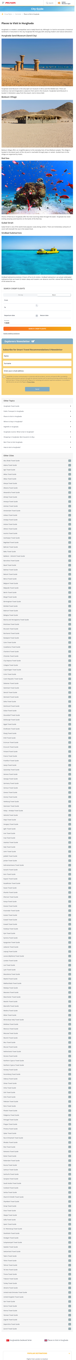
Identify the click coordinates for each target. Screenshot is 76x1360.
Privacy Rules (31, 382)
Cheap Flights (8, 14)
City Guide (18, 14)
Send (37, 389)
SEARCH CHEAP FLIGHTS (37, 329)
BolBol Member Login (66, 3)
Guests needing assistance (11, 333)
